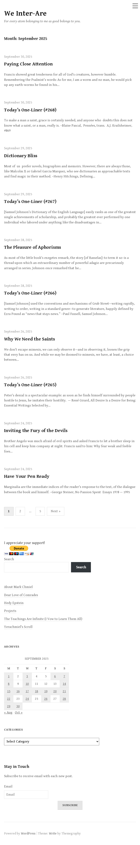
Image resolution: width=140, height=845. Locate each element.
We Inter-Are (25, 13)
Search (9, 559)
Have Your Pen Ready (26, 476)
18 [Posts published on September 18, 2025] (36, 691)
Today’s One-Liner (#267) (30, 201)
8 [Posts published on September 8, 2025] (9, 684)
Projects (10, 611)
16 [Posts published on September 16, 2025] (18, 691)
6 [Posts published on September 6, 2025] (55, 676)
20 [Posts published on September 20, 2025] (55, 691)
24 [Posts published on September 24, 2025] (27, 699)
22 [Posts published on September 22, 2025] (8, 699)
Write (53, 833)
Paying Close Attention (28, 64)
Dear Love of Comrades (21, 595)
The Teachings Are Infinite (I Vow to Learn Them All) (43, 619)
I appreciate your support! (24, 543)
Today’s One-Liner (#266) (30, 293)
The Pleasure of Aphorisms (32, 247)
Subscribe (70, 805)
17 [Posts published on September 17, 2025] (27, 691)
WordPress (28, 833)
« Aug (8, 713)
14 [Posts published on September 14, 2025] (64, 684)
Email (8, 786)
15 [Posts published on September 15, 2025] (8, 691)
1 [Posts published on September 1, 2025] (9, 676)
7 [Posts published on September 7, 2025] (64, 676)
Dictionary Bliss (20, 156)
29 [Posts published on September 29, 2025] (8, 706)
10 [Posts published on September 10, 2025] (27, 684)
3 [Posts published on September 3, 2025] (27, 676)
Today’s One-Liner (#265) (30, 385)
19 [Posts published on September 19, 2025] (45, 691)
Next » (55, 511)
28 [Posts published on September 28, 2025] (64, 699)
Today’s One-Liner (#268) (30, 110)
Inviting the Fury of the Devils (36, 430)
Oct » (19, 713)
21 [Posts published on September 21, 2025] (64, 691)
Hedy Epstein (14, 603)
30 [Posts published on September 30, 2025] (18, 706)
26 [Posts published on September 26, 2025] (45, 699)
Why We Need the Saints (29, 339)
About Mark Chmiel (18, 587)
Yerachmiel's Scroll (18, 627)
